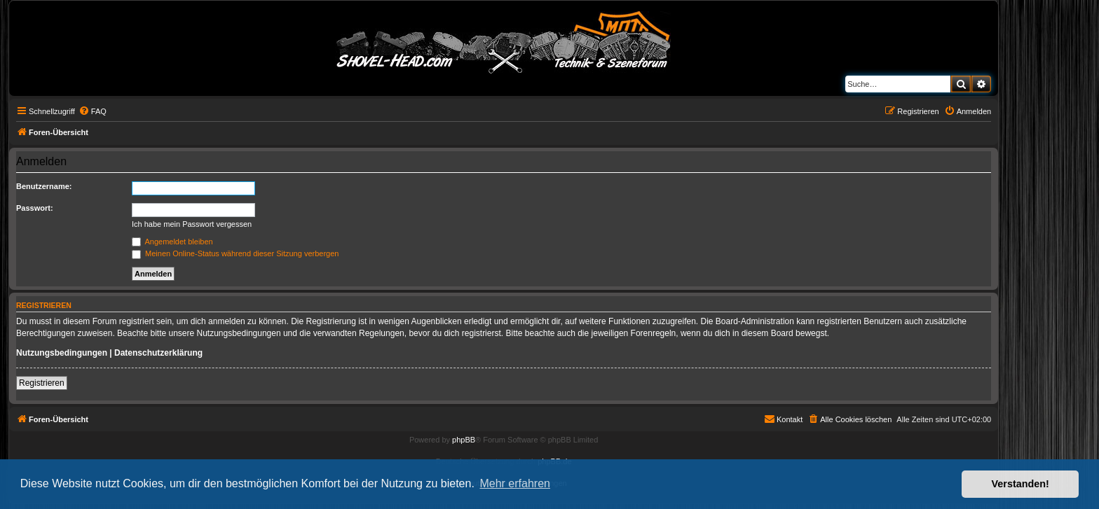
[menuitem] (92, 111)
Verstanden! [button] (1020, 483)
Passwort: (34, 208)
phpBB (463, 439)
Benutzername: (43, 186)
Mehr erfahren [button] (514, 483)
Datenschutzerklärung (158, 353)
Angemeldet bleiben (172, 241)
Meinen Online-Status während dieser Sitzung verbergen (235, 253)
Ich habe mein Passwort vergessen (192, 224)
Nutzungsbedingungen (61, 353)
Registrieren (41, 383)
